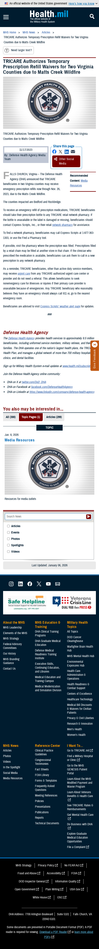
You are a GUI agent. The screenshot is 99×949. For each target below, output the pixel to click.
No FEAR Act (71, 865)
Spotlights (17, 545)
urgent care (24, 274)
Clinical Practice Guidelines (44, 752)
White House (40, 897)
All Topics (72, 632)
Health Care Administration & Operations (76, 675)
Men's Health (74, 729)
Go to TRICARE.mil (78, 750)
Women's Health (76, 735)
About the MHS (14, 622)
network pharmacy (62, 225)
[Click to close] (95, 345)
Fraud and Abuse (27, 873)
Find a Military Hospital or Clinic (80, 758)
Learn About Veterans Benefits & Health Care (80, 794)
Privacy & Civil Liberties (80, 718)
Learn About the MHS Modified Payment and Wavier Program (79, 783)
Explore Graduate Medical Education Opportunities (77, 837)
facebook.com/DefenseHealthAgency (52, 387)
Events (15, 532)
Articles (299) (54, 417)
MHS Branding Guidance (11, 661)
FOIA (74, 873)
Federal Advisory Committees (12, 646)
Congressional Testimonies (43, 762)
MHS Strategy (11, 638)
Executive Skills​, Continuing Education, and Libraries (47, 667)
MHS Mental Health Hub (80, 656)
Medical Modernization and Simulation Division (48, 688)
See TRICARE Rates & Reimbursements (80, 807)
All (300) (10, 417)
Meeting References (46, 795)
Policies (39, 801)
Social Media (10, 773)
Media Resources (79, 183)
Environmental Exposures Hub (75, 663)
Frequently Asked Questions (45, 788)
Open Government (25, 889)
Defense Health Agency (21, 338)
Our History (9, 654)
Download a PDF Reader (53, 932)
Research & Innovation (80, 724)
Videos (15, 552)
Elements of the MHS (15, 633)
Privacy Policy (46, 865)
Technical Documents (47, 823)
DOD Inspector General (32, 881)
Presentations (42, 807)
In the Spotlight (11, 767)
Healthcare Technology (80, 699)
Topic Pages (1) (31, 417)
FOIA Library (42, 775)
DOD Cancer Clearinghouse (75, 639)
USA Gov (75, 889)
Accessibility (54, 873)
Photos (15, 539)
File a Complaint (76, 847)
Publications (42, 812)
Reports (39, 818)
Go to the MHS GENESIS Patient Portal (77, 769)
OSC (60, 897)
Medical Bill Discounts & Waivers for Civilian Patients (79, 709)
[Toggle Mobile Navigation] (6, 17)
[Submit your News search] (88, 516)
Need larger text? (18, 50)
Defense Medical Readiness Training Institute (45, 654)
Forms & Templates (46, 781)
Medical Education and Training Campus (48, 679)
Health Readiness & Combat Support (78, 686)
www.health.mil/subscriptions (78, 366)
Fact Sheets (42, 769)
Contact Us (9, 669)
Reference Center (47, 746)
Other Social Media (64, 161)
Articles (15, 526)
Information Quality (65, 881)
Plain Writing (52, 889)
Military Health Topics (77, 624)
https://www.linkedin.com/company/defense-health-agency (61, 392)
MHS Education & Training (47, 624)
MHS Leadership (12, 627)
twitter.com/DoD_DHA (34, 382)
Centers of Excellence (79, 694)
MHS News (10, 746)
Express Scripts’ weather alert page (60, 306)
